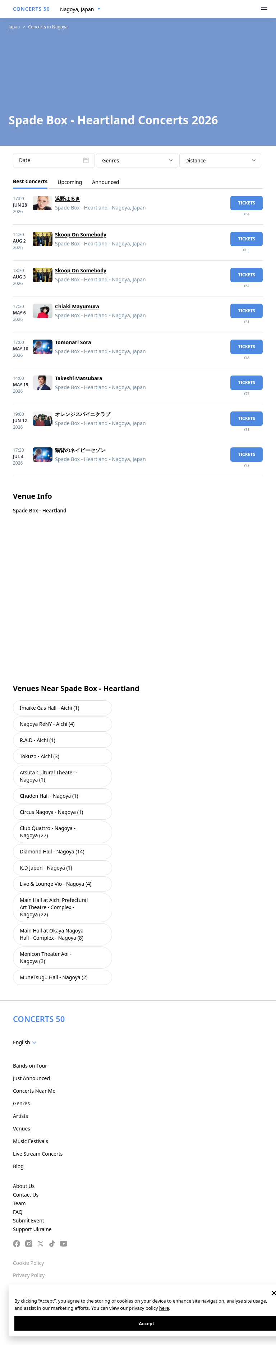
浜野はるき (67, 198)
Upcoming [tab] (70, 182)
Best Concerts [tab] (30, 181)
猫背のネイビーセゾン (80, 450)
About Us (23, 1186)
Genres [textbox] (110, 160)
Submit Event (28, 1220)
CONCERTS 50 (31, 8)
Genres (21, 1103)
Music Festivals (30, 1141)
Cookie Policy (28, 1262)
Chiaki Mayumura (77, 306)
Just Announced (31, 1078)
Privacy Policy (29, 1275)
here (164, 1308)
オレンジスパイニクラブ (82, 414)
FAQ (18, 1211)
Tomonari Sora (73, 342)
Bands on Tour (30, 1065)
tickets (246, 203)
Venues (21, 1128)
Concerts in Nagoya (48, 27)
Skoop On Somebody (80, 234)
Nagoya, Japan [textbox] (77, 9)
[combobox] (80, 9)
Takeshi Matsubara (78, 378)
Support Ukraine (32, 1229)
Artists (20, 1116)
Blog (18, 1166)
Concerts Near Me (34, 1090)
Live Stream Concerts (38, 1153)
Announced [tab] (105, 182)
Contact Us (25, 1194)
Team (19, 1203)
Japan (14, 27)
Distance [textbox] (195, 160)
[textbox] (26, 1042)
